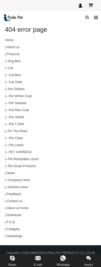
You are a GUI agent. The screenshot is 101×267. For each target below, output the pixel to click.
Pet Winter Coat (20, 96)
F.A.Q (11, 222)
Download (14, 215)
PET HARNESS (20, 152)
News (11, 173)
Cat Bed (14, 75)
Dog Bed (14, 61)
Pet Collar (16, 138)
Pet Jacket (16, 117)
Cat (10, 68)
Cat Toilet (15, 82)
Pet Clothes (16, 89)
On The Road (17, 131)
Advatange (14, 236)
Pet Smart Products (22, 166)
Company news (19, 180)
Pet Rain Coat (19, 110)
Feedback (14, 194)
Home (9, 40)
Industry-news (18, 187)
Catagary (13, 229)
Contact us (14, 201)
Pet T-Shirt (16, 124)
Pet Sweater (17, 103)
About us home (18, 208)
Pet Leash (16, 145)
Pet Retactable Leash (23, 159)
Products (13, 54)
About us (13, 47)
